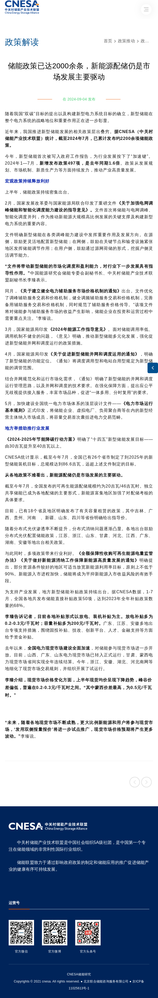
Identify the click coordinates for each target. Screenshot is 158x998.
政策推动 (126, 41)
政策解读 (149, 41)
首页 (108, 41)
